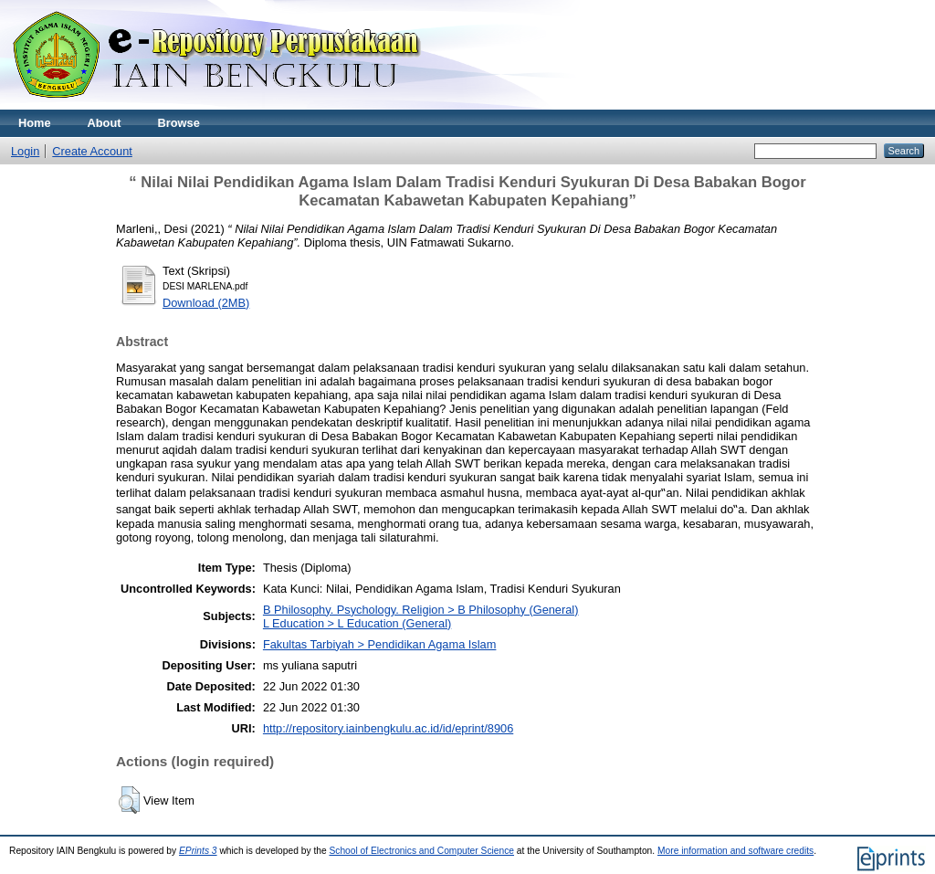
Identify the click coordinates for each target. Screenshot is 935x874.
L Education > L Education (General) (357, 623)
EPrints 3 (198, 851)
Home (34, 123)
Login (25, 151)
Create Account (92, 151)
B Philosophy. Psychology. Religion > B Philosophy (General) (421, 609)
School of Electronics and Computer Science (421, 851)
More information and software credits (735, 851)
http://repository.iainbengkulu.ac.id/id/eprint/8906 (388, 728)
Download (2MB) (206, 303)
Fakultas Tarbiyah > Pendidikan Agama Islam (380, 644)
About (104, 123)
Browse (179, 123)
